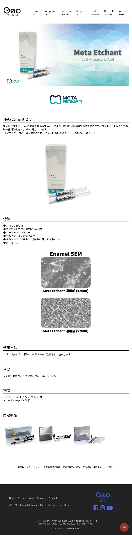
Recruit (108, 12)
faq (60, 504)
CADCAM (13, 504)
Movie (32, 498)
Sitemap (22, 498)
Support (80, 12)
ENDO (43, 504)
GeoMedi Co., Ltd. (73, 528)
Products (65, 12)
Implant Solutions (29, 504)
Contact (123, 12)
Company (49, 12)
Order (95, 12)
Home (35, 12)
